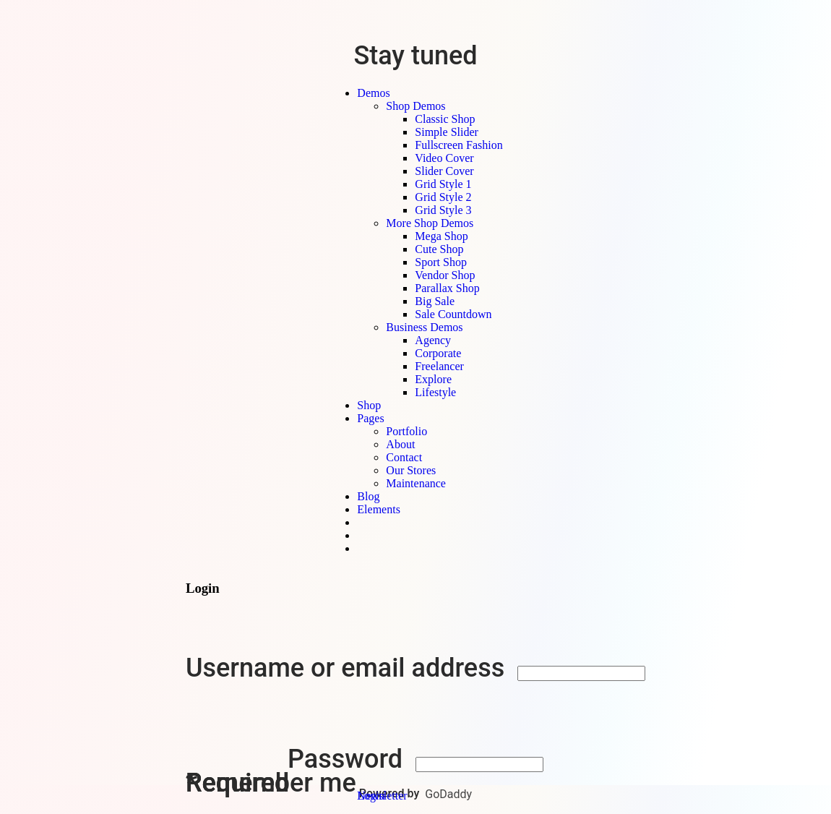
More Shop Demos (429, 223)
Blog (368, 496)
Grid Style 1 (443, 184)
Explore (433, 379)
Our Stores (411, 470)
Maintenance (416, 483)
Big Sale (435, 301)
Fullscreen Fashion (458, 145)
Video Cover (444, 158)
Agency (433, 340)
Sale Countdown (453, 314)
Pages (370, 418)
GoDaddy (448, 794)
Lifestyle (435, 392)
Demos (373, 93)
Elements (378, 509)
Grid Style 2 (443, 197)
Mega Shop (441, 236)
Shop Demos (415, 106)
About (400, 444)
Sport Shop (441, 262)
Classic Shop (445, 119)
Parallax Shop (447, 288)
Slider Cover (444, 171)
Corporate (438, 353)
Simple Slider (446, 132)
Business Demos (424, 327)
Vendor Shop (445, 275)
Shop (369, 405)
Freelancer (439, 366)
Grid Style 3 (443, 210)
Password (348, 759)
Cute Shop (439, 249)
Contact (404, 457)
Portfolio (406, 431)
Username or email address (348, 668)
